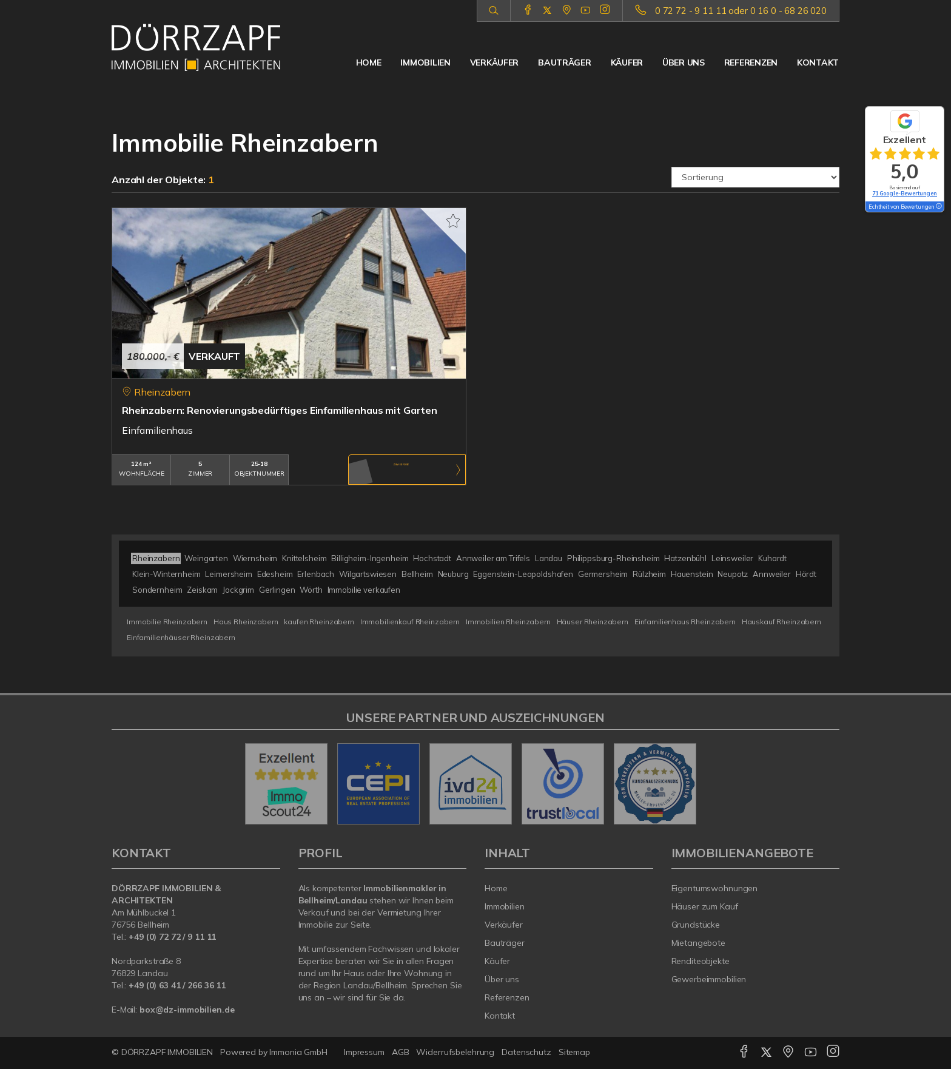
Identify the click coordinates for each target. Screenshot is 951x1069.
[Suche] (493, 11)
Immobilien (425, 62)
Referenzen (751, 62)
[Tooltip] (938, 207)
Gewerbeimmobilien (709, 979)
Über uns (683, 62)
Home (368, 62)
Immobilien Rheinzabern (508, 621)
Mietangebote (698, 942)
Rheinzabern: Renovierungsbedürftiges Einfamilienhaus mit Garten (279, 410)
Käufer (627, 62)
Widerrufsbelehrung (455, 1052)
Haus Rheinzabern (245, 621)
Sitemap (574, 1052)
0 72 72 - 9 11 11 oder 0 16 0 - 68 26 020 (741, 10)
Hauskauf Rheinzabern (781, 621)
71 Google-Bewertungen (904, 193)
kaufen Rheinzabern (319, 621)
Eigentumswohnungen (714, 888)
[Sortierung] (755, 177)
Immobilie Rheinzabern (167, 621)
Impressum (364, 1052)
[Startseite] (196, 47)
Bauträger (564, 62)
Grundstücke (696, 924)
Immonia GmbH (298, 1052)
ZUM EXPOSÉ (401, 470)
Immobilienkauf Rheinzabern (410, 621)
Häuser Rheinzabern (592, 621)
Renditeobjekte (700, 961)
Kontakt (818, 62)
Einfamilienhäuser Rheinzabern (181, 637)
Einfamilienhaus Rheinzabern (685, 621)
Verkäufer (494, 62)
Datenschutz (526, 1052)
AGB (400, 1052)
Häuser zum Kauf (704, 906)
